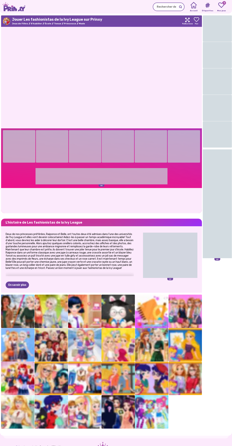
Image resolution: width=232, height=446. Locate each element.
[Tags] (207, 6)
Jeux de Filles (20, 23)
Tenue (57, 23)
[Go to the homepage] (12, 7)
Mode (82, 23)
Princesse (70, 23)
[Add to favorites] (196, 21)
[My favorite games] (221, 6)
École (48, 23)
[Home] (193, 6)
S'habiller (36, 23)
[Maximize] (187, 21)
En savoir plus (17, 284)
